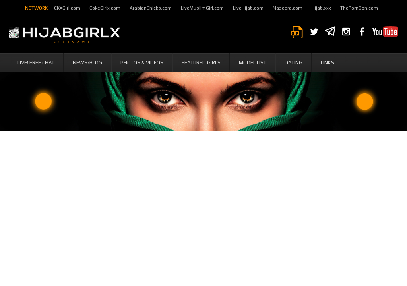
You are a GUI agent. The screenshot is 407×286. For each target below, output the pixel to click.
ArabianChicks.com (151, 8)
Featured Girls (201, 63)
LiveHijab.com (248, 8)
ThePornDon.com (359, 8)
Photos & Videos (141, 63)
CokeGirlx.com (104, 8)
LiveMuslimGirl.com (202, 8)
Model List (252, 63)
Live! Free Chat (35, 63)
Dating (293, 63)
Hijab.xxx (321, 8)
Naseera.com (287, 8)
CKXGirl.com (67, 8)
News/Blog (87, 63)
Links (327, 63)
